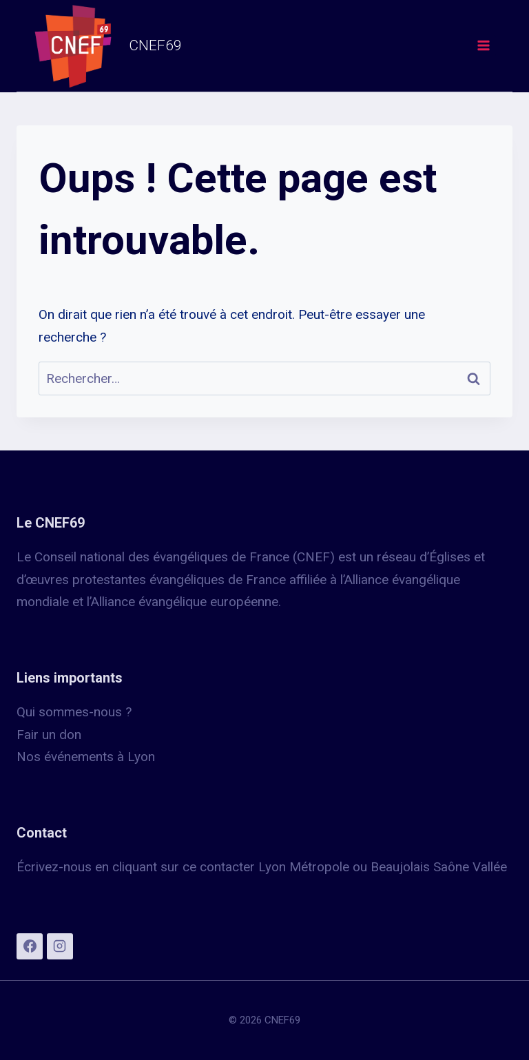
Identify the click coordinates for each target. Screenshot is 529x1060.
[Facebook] (30, 946)
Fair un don (49, 734)
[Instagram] (60, 946)
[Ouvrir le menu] (483, 45)
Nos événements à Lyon (86, 757)
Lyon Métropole (303, 867)
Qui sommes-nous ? (74, 712)
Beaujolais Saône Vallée (439, 867)
